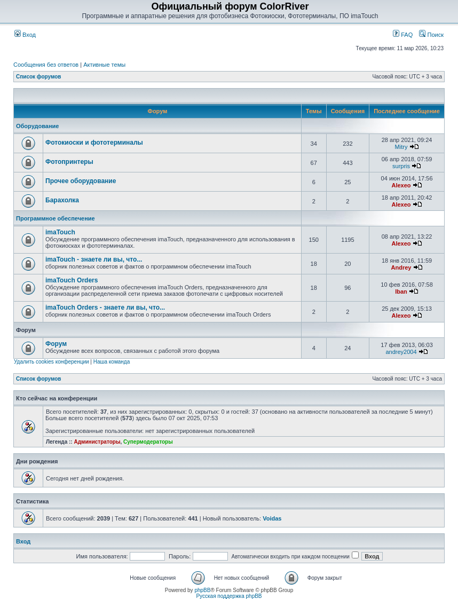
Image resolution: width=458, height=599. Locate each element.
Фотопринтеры (69, 161)
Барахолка (62, 200)
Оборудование (37, 126)
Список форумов (38, 77)
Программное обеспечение (55, 218)
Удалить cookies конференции (51, 362)
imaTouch (60, 232)
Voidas (272, 518)
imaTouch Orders (71, 280)
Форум (56, 344)
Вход (25, 34)
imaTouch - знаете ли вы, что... (93, 259)
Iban (401, 291)
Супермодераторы (148, 442)
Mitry (401, 147)
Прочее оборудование (80, 181)
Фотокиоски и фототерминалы (94, 142)
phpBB (202, 590)
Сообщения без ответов (45, 64)
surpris (401, 166)
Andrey (401, 267)
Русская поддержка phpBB (229, 596)
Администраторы (97, 442)
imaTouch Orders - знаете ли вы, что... (105, 307)
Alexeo (400, 185)
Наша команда (111, 362)
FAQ (403, 34)
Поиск (431, 34)
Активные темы (104, 64)
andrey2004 (400, 352)
